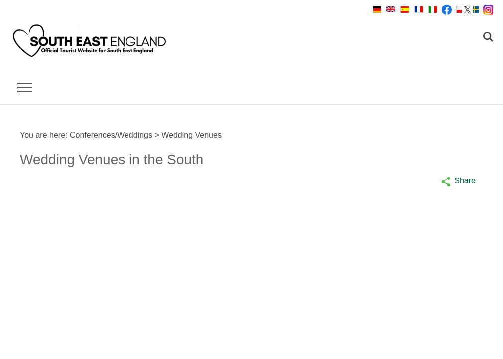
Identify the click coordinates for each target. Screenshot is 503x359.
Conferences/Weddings (111, 135)
